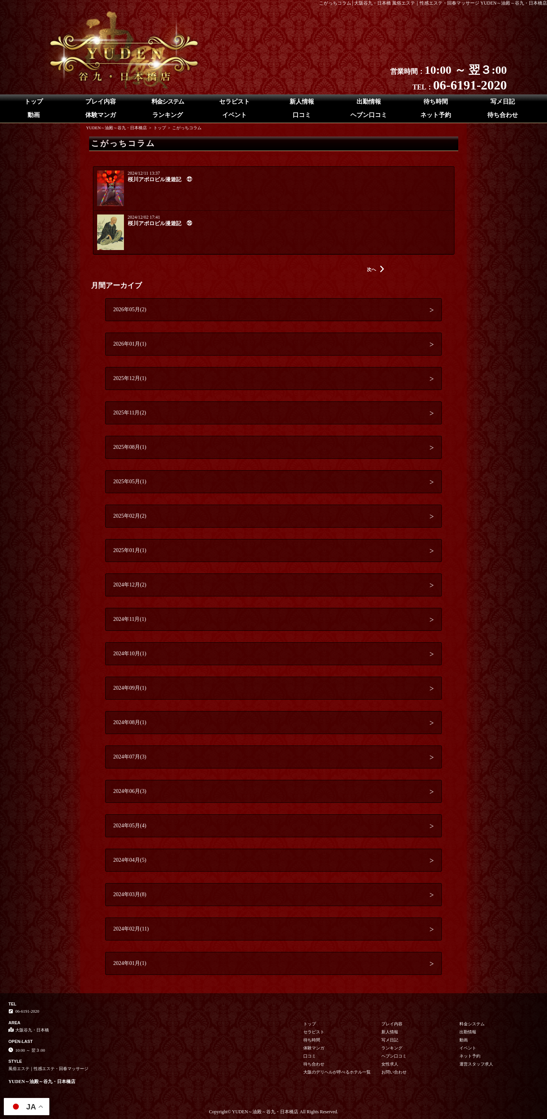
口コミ (302, 115)
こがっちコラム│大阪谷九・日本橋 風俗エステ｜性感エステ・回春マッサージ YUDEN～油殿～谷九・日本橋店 (433, 3)
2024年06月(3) (129, 791)
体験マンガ (100, 115)
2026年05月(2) (129, 309)
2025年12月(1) (129, 378)
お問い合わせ (394, 1072)
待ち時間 (435, 101)
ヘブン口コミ (368, 115)
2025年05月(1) (129, 481)
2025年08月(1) (129, 447)
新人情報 (302, 101)
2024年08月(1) (129, 722)
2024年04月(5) (129, 860)
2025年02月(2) (129, 516)
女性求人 (389, 1064)
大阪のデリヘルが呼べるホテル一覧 (337, 1072)
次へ (375, 269)
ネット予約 (435, 115)
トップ (33, 101)
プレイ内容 (100, 101)
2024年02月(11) (131, 929)
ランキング (167, 115)
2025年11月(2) (129, 413)
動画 (34, 115)
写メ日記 (502, 101)
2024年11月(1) (129, 619)
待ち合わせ (502, 115)
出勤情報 (369, 101)
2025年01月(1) (129, 550)
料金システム (167, 101)
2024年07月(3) (129, 757)
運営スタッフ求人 (476, 1064)
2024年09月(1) (129, 688)
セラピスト (234, 101)
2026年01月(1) (129, 344)
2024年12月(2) (129, 585)
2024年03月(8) (129, 894)
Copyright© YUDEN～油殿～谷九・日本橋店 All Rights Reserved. (273, 1111)
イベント (234, 115)
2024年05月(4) (129, 825)
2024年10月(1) (129, 653)
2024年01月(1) (129, 963)
